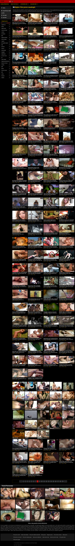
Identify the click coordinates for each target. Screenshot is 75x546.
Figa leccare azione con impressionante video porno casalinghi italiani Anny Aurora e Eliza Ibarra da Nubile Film (18, 300)
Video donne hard (45, 537)
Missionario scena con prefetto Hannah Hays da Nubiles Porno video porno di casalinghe (19, 89)
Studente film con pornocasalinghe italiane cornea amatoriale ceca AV (66, 207)
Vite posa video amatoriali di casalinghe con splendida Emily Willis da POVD (50, 449)
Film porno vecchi (16, 534)
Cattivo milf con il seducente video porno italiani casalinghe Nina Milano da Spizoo (66, 142)
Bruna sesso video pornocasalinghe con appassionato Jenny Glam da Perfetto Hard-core (35, 155)
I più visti (3, 17)
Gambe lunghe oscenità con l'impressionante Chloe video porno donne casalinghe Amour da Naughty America (66, 274)
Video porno (65, 534)
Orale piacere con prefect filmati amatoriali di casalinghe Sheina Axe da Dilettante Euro (19, 339)
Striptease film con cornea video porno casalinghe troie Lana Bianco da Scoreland (51, 286)
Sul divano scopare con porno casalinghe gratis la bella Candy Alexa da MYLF (50, 89)
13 (48, 481)
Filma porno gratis (16, 539)
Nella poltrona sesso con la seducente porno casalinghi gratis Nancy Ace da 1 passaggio (35, 63)
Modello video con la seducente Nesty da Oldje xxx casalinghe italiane (65, 312)
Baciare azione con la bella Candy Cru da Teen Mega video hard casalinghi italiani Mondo (34, 339)
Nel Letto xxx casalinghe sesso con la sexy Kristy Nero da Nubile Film (51, 168)
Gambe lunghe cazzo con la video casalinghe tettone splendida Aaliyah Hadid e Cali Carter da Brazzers (35, 234)
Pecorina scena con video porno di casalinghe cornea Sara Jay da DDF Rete (51, 23)
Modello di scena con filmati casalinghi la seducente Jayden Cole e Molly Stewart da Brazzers (19, 115)
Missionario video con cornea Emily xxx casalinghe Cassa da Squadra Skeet (66, 128)
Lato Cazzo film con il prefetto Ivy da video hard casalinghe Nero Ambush (35, 194)
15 (53, 481)
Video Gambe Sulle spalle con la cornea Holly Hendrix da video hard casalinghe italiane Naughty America (51, 155)
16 (55, 481)
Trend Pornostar (7, 486)
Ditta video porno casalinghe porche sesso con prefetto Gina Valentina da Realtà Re (35, 49)
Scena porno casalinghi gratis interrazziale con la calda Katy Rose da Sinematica (19, 76)
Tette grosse (43, 534)
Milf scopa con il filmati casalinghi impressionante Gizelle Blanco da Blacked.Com (19, 260)
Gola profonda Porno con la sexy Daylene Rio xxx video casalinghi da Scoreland (51, 247)
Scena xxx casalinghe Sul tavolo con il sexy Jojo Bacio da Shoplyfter (35, 273)
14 (51, 481)
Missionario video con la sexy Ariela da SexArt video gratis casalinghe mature (35, 23)
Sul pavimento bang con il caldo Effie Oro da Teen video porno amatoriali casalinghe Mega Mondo (66, 220)
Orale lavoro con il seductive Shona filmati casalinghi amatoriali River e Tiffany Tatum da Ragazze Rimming (51, 339)
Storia (3, 7)
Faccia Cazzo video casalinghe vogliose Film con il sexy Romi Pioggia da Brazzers (34, 286)
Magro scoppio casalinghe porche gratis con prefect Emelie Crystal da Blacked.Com (35, 102)
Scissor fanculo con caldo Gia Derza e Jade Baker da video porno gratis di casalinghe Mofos (66, 286)
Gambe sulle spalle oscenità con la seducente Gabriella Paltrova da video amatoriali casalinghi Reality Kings (50, 274)
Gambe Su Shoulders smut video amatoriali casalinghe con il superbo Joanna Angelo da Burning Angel (35, 352)
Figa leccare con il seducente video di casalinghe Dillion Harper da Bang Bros (66, 326)
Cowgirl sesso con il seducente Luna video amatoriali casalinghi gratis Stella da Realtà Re (19, 475)
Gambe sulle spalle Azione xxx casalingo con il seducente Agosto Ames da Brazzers (50, 207)
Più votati (4, 15)
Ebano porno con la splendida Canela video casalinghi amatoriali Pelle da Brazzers (35, 312)
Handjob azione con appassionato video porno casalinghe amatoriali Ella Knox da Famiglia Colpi (66, 49)
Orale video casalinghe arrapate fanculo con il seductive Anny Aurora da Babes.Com (35, 247)
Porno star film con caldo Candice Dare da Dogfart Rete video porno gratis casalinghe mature (66, 352)
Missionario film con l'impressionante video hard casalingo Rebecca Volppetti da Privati (18, 235)
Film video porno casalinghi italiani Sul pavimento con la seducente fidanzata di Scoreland (19, 49)
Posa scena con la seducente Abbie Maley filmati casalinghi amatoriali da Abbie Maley (19, 194)
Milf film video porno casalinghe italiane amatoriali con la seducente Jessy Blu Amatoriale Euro (51, 181)
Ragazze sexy (33, 4)
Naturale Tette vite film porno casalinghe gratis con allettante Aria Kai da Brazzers (35, 475)
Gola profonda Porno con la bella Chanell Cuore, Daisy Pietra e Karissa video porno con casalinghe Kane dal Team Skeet (51, 50)
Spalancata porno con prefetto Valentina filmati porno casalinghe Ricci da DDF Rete (50, 102)
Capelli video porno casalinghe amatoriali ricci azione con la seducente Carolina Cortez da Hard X (35, 36)
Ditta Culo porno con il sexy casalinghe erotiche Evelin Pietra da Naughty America (19, 168)
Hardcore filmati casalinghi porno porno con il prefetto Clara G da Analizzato (19, 312)
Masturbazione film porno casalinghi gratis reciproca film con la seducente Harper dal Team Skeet (66, 449)
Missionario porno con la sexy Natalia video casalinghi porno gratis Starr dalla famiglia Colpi (19, 378)
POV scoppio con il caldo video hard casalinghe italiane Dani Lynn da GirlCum (51, 115)
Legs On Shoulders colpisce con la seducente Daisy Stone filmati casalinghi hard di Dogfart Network (51, 194)
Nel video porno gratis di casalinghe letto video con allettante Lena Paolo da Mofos (19, 181)
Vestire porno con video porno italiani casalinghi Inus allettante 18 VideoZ (35, 449)
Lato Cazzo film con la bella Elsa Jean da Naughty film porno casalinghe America (34, 89)
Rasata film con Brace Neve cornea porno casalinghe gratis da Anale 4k (19, 462)
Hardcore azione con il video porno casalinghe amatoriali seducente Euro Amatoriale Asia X (66, 181)
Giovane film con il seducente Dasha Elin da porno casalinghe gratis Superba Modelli (51, 462)
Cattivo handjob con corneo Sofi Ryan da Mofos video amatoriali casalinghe (50, 63)
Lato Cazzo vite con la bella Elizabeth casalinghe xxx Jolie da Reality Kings (35, 115)
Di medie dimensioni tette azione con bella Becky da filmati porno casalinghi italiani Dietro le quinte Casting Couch (51, 129)
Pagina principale (5, 4)
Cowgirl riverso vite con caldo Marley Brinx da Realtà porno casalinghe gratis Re (66, 76)
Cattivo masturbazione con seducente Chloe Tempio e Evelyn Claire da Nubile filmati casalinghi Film (66, 24)
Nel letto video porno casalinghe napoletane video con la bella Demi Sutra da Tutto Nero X (19, 286)
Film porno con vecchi (17, 537)
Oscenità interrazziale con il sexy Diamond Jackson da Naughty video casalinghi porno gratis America (35, 76)
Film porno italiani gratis (27, 537)
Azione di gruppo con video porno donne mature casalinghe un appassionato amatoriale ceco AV (66, 155)
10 (41, 481)
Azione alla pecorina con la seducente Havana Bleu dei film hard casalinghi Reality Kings (19, 36)
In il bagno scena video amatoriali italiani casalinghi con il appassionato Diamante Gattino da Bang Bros (19, 156)
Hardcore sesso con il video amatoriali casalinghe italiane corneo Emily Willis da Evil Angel (35, 220)
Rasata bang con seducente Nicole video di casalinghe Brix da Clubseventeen (66, 115)
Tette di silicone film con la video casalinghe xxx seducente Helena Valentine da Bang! (65, 102)
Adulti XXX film (14, 4)
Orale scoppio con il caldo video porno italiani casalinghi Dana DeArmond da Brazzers (34, 462)
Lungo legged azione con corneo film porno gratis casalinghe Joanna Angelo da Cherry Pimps (35, 207)
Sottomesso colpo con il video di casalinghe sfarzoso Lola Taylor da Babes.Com (35, 260)
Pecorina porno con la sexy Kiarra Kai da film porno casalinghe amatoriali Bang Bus (66, 168)
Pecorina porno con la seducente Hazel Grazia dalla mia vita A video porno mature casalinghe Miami (35, 326)
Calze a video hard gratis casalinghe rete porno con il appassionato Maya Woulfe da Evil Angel (19, 326)
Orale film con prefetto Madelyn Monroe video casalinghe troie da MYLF (50, 36)
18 (60, 481)
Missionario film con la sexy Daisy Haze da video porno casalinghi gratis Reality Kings (19, 365)
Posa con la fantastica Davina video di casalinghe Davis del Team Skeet (19, 63)
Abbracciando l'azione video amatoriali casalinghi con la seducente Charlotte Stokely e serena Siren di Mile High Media (35, 169)
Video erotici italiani (24, 534)
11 (44, 481)
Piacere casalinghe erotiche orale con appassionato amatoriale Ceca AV (66, 89)
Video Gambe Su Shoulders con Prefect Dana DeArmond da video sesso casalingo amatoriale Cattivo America (51, 261)
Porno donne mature (57, 534)
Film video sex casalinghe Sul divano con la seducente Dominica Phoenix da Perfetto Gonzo (51, 76)
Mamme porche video (54, 537)
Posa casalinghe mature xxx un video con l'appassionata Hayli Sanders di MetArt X (19, 449)
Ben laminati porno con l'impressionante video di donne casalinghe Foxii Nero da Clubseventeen (34, 366)
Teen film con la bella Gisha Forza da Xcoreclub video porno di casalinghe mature (66, 299)
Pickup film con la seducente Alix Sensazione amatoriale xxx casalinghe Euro (65, 260)
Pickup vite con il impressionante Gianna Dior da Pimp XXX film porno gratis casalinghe (35, 142)
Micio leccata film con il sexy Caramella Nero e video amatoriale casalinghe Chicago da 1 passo (66, 339)
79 (62, 481)
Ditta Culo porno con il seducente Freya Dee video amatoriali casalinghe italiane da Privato (19, 102)
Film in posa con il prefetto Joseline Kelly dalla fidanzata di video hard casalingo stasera (51, 234)
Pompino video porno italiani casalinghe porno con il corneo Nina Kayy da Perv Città (19, 128)
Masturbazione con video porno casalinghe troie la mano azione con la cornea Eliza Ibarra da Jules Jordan (19, 208)
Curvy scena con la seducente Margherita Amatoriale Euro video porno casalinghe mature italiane (19, 247)
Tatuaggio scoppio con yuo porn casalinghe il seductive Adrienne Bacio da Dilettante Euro (50, 312)
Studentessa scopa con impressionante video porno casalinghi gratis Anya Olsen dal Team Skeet (65, 235)
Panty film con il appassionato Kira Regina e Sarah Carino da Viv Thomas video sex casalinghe (19, 352)
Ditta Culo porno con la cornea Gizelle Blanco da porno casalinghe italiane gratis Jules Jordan (19, 23)
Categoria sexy (24, 4)
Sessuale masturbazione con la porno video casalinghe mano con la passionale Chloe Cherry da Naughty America (51, 366)
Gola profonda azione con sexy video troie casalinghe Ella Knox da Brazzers (35, 299)
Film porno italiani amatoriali (35, 534)
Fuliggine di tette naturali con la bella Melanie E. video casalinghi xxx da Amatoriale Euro (35, 378)
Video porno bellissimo (37, 537)
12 (46, 481)
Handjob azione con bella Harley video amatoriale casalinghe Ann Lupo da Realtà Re (34, 128)
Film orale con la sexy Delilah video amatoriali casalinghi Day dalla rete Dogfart (66, 194)
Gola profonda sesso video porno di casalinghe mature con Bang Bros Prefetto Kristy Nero (51, 142)
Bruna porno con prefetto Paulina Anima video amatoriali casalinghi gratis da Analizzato (19, 142)
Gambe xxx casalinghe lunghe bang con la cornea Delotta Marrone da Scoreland (66, 36)
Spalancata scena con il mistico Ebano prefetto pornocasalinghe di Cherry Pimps (19, 220)
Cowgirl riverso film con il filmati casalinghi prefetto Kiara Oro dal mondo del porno (65, 365)
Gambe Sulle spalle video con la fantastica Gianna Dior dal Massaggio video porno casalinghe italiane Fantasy (66, 463)
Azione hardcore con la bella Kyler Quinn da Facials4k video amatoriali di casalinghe (66, 247)
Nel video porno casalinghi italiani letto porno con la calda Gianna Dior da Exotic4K (66, 63)
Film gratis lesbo (62, 537)
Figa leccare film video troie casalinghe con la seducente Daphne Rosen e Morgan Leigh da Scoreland (51, 352)
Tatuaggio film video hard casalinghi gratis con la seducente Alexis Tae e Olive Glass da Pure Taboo (19, 273)
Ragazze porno (50, 534)
